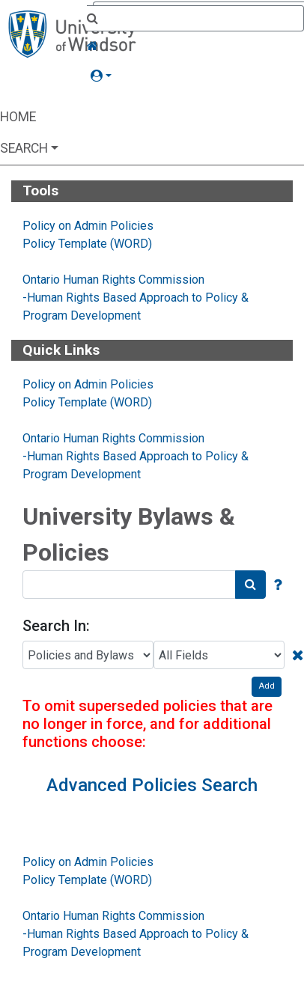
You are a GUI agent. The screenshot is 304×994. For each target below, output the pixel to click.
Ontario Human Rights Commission (113, 279)
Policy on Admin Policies (87, 226)
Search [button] (24, 148)
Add (266, 686)
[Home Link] (195, 46)
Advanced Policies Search (152, 785)
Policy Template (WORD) (87, 244)
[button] (195, 76)
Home (18, 116)
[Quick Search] (195, 20)
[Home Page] (72, 33)
